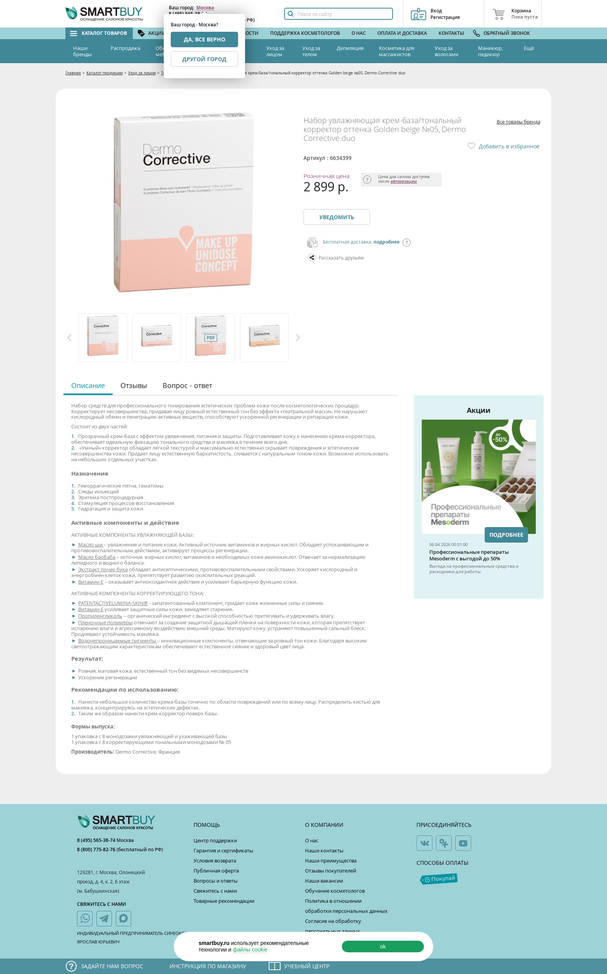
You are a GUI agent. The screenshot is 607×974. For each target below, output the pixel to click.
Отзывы (133, 385)
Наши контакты (324, 850)
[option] (103, 337)
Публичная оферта (216, 870)
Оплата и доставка (402, 33)
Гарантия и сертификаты (223, 850)
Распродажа (125, 48)
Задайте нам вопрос (112, 966)
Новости (247, 33)
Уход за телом (311, 51)
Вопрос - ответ (187, 385)
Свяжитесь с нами (215, 890)
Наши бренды (82, 51)
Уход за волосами (446, 51)
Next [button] (298, 338)
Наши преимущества (331, 860)
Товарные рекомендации (224, 900)
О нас (359, 33)
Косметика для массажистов (396, 51)
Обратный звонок (507, 33)
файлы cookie (250, 950)
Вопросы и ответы (216, 880)
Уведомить (336, 217)
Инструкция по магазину (208, 966)
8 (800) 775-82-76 (97, 849)
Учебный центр (306, 966)
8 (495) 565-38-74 (97, 840)
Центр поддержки (215, 840)
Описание (88, 385)
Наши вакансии (324, 880)
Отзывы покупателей (330, 870)
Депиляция (350, 48)
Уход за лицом (275, 51)
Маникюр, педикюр (490, 51)
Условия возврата (215, 860)
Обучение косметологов (335, 890)
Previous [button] (69, 338)
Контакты (451, 33)
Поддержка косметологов (305, 33)
